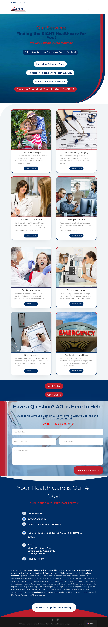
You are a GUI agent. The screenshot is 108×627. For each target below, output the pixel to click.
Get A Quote (54, 394)
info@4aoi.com (37, 519)
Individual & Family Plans (50, 64)
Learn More (31, 168)
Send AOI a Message (88, 470)
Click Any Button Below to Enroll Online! (50, 52)
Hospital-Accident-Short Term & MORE (50, 72)
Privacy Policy (36, 558)
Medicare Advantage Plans (50, 81)
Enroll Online (54, 386)
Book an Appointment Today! (54, 607)
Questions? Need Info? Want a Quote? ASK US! (45, 89)
